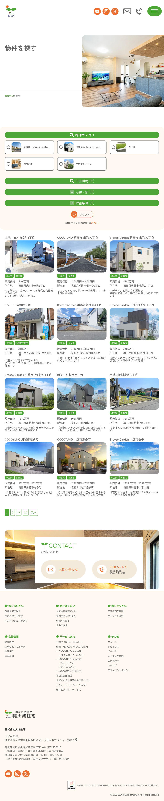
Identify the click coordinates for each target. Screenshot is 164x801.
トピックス (113, 646)
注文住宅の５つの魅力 (72, 655)
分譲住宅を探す (12, 611)
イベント (112, 651)
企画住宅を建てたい (66, 616)
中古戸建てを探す (14, 616)
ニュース (112, 642)
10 (25, 512)
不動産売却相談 (115, 611)
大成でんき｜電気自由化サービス (73, 680)
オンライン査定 (115, 616)
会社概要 (9, 642)
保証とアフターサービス (68, 690)
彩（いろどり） (69, 667)
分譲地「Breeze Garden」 (70, 642)
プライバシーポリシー (119, 670)
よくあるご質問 (115, 656)
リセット (80, 214)
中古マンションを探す (16, 620)
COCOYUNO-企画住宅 (70, 659)
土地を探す (61, 625)
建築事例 (9, 656)
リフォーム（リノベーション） (72, 685)
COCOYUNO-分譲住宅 (70, 671)
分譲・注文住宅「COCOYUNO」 (72, 646)
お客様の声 (113, 661)
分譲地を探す (63, 620)
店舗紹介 (9, 651)
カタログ (112, 665)
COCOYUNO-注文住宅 (70, 651)
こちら (95, 223)
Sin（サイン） (68, 663)
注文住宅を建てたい (66, 611)
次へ (33, 512)
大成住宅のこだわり (15, 646)
